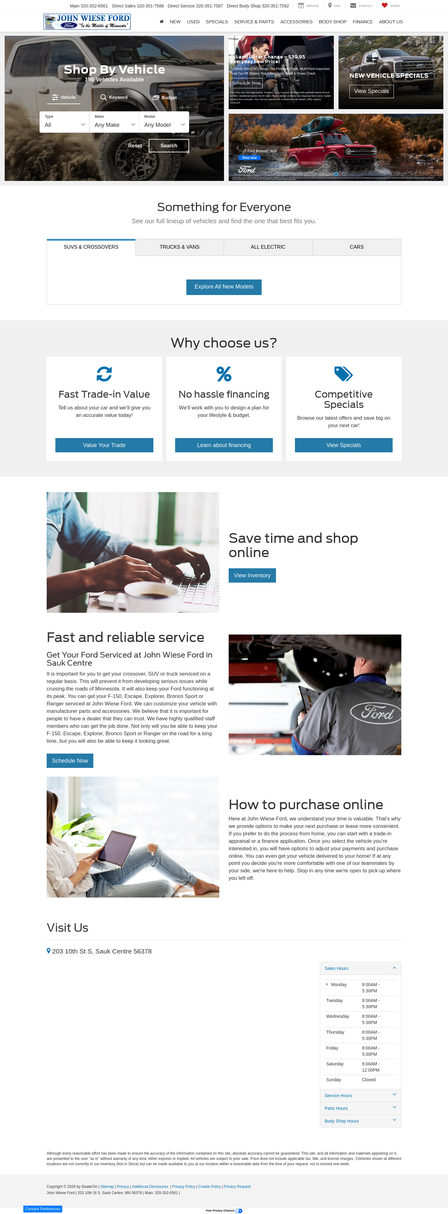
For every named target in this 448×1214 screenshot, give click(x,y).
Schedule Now (70, 761)
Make (99, 116)
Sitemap (107, 1186)
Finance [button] (363, 21)
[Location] (48, 951)
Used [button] (193, 21)
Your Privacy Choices (224, 1210)
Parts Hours (361, 1108)
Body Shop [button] (333, 21)
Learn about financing (224, 445)
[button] (328, 174)
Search (169, 145)
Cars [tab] (357, 247)
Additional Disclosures (150, 1186)
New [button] (175, 21)
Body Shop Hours (361, 1121)
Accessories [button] (296, 21)
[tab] (64, 97)
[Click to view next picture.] (433, 147)
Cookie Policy (209, 1186)
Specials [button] (217, 21)
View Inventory (252, 575)
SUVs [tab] (91, 247)
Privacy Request (237, 1186)
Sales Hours (361, 968)
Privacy (123, 1186)
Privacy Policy (183, 1186)
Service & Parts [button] (254, 21)
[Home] (161, 22)
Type (49, 116)
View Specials (343, 445)
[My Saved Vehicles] (390, 5)
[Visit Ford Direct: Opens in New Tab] (183, 1193)
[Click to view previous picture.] (238, 147)
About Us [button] (391, 21)
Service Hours (361, 1095)
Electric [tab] (268, 247)
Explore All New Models (223, 287)
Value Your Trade (104, 445)
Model (149, 116)
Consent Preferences (42, 1209)
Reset (135, 145)
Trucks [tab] (179, 247)
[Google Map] (178, 1020)
